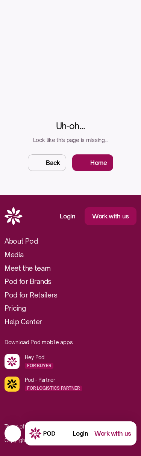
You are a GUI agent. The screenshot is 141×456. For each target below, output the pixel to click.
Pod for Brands (28, 281)
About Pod (21, 241)
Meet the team (27, 268)
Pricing (15, 308)
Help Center (23, 321)
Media (14, 254)
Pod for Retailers (31, 295)
